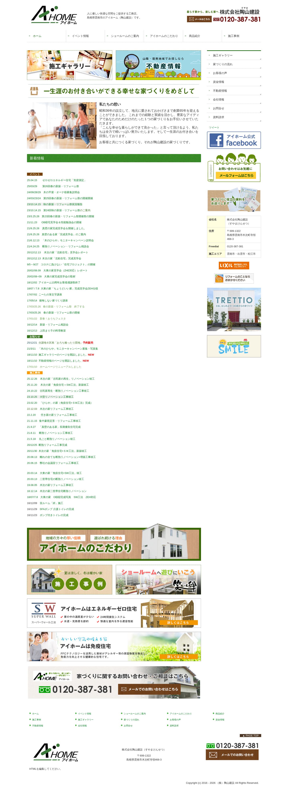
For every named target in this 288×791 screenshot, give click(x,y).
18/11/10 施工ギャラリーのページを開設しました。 (57, 354)
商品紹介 (194, 36)
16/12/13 (33, 330)
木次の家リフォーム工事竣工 (57, 408)
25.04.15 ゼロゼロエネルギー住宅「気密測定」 (57, 180)
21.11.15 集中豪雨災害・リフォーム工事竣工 (54, 420)
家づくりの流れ (223, 64)
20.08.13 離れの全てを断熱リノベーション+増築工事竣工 (61, 456)
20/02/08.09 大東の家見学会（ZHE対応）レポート (57, 270)
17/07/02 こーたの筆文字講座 (44, 294)
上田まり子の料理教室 (53, 330)
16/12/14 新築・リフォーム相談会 (47, 324)
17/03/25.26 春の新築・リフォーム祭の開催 (54, 312)
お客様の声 (220, 73)
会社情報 (218, 99)
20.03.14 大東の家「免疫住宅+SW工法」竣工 (54, 473)
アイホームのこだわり (164, 36)
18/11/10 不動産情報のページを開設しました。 (55, 360)
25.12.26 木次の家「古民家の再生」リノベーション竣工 (61, 378)
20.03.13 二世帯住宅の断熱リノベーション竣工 (55, 479)
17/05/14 (33, 300)
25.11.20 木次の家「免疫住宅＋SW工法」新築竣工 (58, 384)
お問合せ (218, 108)
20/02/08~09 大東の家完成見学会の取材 (51, 276)
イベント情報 (80, 36)
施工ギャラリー (223, 55)
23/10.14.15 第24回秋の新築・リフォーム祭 (53, 210)
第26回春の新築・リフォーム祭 (53, 186)
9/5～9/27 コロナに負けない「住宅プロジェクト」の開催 (61, 264)
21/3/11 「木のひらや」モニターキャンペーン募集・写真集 (62, 348)
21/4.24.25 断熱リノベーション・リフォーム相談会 (58, 246)
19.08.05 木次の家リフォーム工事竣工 (51, 485)
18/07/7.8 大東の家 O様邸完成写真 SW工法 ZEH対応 (63, 497)
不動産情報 (220, 90)
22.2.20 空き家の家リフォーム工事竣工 (52, 414)
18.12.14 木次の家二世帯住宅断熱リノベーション (57, 491)
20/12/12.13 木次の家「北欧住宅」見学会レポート (57, 252)
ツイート (214, 127)
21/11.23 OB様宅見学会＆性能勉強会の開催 (54, 222)
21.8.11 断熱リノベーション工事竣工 (50, 432)
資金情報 (218, 81)
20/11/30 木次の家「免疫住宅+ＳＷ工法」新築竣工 (57, 450)
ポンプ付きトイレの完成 (54, 515)
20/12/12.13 (54, 258)
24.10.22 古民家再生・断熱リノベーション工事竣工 (58, 390)
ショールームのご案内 (125, 36)
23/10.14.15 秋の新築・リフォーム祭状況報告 (54, 204)
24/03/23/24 (34, 198)
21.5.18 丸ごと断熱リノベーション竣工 (51, 438)
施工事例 (233, 36)
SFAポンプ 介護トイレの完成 (57, 509)
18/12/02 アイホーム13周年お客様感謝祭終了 (53, 282)
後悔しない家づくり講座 (53, 300)
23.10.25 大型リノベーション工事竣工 (50, 396)
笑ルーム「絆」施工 (51, 503)
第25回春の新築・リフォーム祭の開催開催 (68, 198)
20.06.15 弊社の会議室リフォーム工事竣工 (53, 462)
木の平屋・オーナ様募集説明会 (53, 192)
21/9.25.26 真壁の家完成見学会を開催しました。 (56, 228)
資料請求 (218, 117)
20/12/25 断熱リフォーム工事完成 (47, 444)
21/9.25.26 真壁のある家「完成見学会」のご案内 (56, 234)
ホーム (37, 36)
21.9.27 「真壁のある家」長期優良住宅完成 (54, 426)
